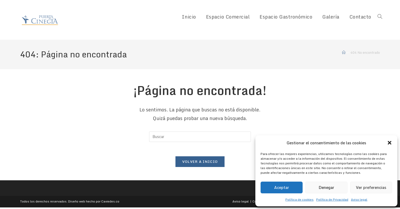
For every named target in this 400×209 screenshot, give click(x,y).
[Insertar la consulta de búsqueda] (200, 137)
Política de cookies (299, 199)
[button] (389, 142)
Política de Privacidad (332, 199)
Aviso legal (359, 199)
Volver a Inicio (200, 163)
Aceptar (281, 187)
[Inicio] (343, 52)
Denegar (326, 187)
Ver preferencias (371, 187)
